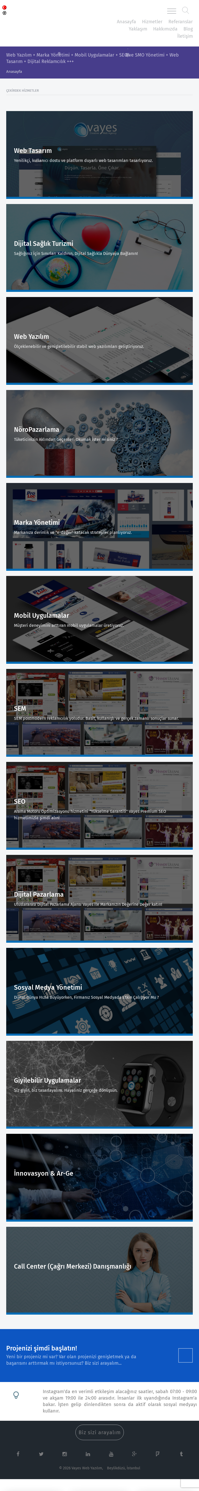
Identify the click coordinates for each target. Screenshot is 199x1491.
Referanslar (180, 22)
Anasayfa (126, 22)
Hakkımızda (165, 29)
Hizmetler (152, 22)
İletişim (185, 36)
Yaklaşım (138, 29)
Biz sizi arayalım (100, 1432)
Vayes (36, 11)
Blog (188, 29)
